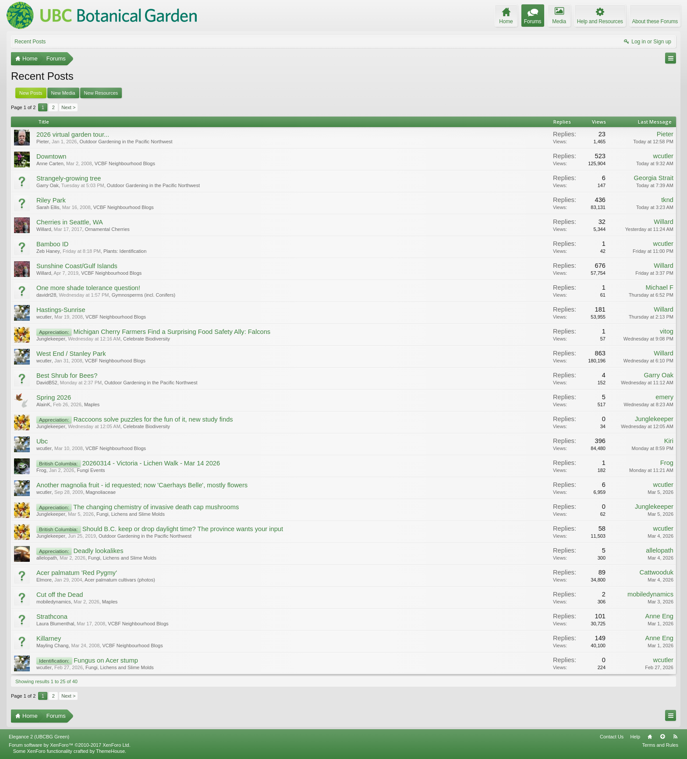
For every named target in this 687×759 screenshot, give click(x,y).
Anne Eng (659, 616)
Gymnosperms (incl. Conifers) (143, 295)
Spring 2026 (53, 397)
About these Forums (655, 21)
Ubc (42, 441)
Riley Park (51, 200)
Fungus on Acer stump (106, 660)
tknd (667, 199)
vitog (666, 331)
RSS (675, 737)
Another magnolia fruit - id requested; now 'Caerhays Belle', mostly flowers (142, 485)
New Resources (101, 93)
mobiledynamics (53, 601)
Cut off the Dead (59, 594)
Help (635, 736)
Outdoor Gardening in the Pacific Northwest (126, 141)
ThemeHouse (110, 751)
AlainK (43, 404)
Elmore (44, 579)
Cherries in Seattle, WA (69, 222)
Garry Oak (47, 185)
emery (664, 397)
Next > (68, 107)
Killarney (48, 638)
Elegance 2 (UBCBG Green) (39, 736)
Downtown (51, 156)
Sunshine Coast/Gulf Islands (76, 266)
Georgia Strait (653, 177)
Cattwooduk (656, 572)
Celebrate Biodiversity (146, 338)
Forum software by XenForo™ (70, 745)
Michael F (659, 287)
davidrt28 (46, 295)
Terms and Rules (660, 745)
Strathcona (51, 616)
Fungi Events (91, 470)
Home (650, 737)
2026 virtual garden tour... (72, 134)
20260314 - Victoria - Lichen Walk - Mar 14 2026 (151, 463)
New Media (63, 93)
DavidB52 (46, 382)
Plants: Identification (124, 251)
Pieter (42, 141)
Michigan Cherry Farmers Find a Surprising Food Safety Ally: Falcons (171, 331)
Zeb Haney (48, 251)
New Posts (30, 93)
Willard (43, 229)
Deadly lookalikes (98, 550)
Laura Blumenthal (55, 623)
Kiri (668, 440)
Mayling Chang (52, 645)
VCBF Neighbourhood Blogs (125, 163)
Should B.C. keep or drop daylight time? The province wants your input (182, 528)
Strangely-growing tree (68, 178)
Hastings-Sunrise (60, 309)
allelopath (46, 557)
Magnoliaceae (101, 492)
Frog (41, 470)
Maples (91, 404)
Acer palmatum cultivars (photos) (120, 579)
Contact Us (611, 736)
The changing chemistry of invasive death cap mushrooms (156, 507)
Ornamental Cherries (107, 229)
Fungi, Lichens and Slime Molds (130, 514)
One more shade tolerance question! (88, 287)
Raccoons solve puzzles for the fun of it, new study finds (153, 419)
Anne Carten (50, 163)
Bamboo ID (52, 244)
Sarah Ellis (48, 207)
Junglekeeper (50, 338)
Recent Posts (30, 42)
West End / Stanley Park (71, 353)
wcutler (663, 156)
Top (662, 737)
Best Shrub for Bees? (66, 375)
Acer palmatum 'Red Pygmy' (76, 572)
